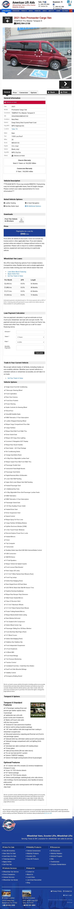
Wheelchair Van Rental (10, 880)
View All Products (33, 859)
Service (45, 11)
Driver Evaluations (9, 874)
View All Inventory (9, 851)
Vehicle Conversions (34, 851)
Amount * (8, 331)
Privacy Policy (56, 891)
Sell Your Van (7, 864)
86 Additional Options (33, 206)
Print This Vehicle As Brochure (11, 220)
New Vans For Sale (9, 853)
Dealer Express (63, 899)
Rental (31, 11)
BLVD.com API (48, 813)
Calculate (39, 353)
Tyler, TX (15, 129)
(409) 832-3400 (58, 7)
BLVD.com (69, 902)
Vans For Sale (6, 11)
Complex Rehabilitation (58, 864)
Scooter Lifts (31, 856)
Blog (28, 883)
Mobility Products (33, 853)
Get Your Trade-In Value (15, 276)
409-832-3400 (9, 905)
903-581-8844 (29, 905)
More (58, 11)
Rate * (7, 341)
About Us (51, 11)
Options (34, 93)
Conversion (23, 93)
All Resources (55, 851)
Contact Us (43, 6)
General (7, 92)
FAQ (52, 859)
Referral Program (56, 856)
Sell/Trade (65, 11)
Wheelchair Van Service (11, 872)
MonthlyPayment (7, 347)
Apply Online (7, 862)
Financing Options (9, 859)
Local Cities (31, 877)
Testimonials (55, 862)
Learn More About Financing (17, 272)
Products (24, 11)
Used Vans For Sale (9, 856)
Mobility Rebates (56, 853)
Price (15, 93)
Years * (7, 336)
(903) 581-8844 (43, 4)
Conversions (15, 11)
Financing (38, 11)
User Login (67, 895)
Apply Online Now (13, 274)
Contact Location (8, 898)
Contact (71, 11)
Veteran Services (8, 877)
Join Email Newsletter (34, 880)
